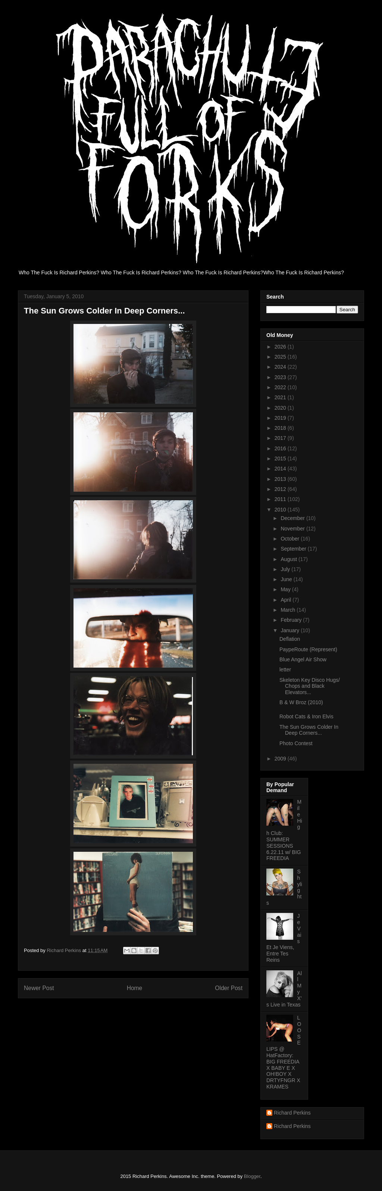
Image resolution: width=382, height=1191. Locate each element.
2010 (281, 510)
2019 (281, 418)
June (287, 579)
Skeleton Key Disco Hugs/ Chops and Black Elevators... (309, 686)
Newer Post (39, 988)
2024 (281, 367)
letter (285, 669)
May (286, 589)
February (292, 620)
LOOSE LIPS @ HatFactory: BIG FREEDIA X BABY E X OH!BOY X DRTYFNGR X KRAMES (283, 1052)
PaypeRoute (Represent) (308, 649)
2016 (281, 448)
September (294, 549)
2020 (281, 408)
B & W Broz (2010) (301, 702)
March (289, 610)
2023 (281, 377)
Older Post (228, 988)
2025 (281, 357)
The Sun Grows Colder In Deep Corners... (308, 730)
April (286, 600)
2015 (281, 458)
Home (135, 988)
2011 (281, 499)
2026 (281, 347)
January (291, 630)
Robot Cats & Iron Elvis (306, 716)
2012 (281, 489)
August (289, 559)
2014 (281, 469)
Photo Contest (296, 743)
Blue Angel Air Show (302, 659)
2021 (281, 397)
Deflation (289, 639)
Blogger (252, 1176)
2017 (281, 438)
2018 (281, 428)
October (291, 539)
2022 (281, 387)
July (286, 569)
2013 (281, 479)
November (293, 529)
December (293, 518)
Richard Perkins (292, 1113)
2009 (281, 759)
